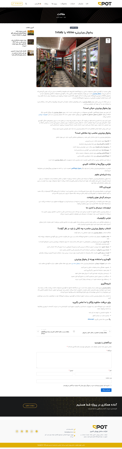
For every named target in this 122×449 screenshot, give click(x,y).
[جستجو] (26, 4)
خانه (65, 18)
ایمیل (71, 372)
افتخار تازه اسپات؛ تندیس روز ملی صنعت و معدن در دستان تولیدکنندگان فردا (18, 54)
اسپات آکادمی (59, 18)
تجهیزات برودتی (43, 115)
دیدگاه (109, 352)
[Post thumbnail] (31, 34)
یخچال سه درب (75, 264)
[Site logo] (104, 4)
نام (110, 372)
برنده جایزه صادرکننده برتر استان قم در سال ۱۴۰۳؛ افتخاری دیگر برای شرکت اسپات (18, 44)
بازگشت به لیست (74, 332)
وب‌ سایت (108, 379)
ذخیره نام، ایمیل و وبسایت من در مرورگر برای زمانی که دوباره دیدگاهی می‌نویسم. (86, 387)
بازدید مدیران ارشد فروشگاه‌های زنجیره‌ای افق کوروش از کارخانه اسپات (18, 34)
